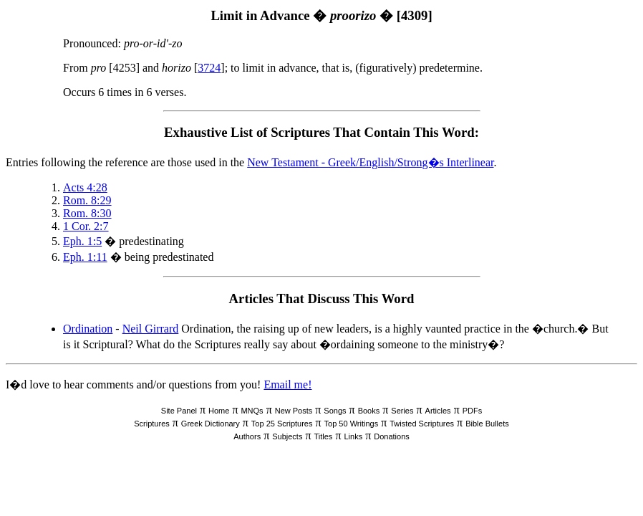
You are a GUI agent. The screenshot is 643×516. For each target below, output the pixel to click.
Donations (392, 436)
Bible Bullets (487, 423)
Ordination (87, 328)
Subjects (287, 436)
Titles (323, 436)
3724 (209, 68)
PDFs (473, 410)
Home (218, 410)
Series (402, 410)
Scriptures (152, 423)
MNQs (252, 410)
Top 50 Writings (351, 423)
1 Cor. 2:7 (86, 226)
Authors (247, 436)
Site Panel (179, 410)
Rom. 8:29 (87, 200)
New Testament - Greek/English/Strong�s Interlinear (370, 162)
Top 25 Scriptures (282, 423)
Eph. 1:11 (85, 257)
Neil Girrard (150, 328)
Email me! (287, 384)
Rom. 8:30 (87, 213)
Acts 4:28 (85, 187)
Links (353, 436)
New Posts (294, 410)
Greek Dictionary (210, 423)
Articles (438, 410)
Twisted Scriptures (422, 423)
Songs (335, 410)
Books (369, 410)
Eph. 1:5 (82, 241)
